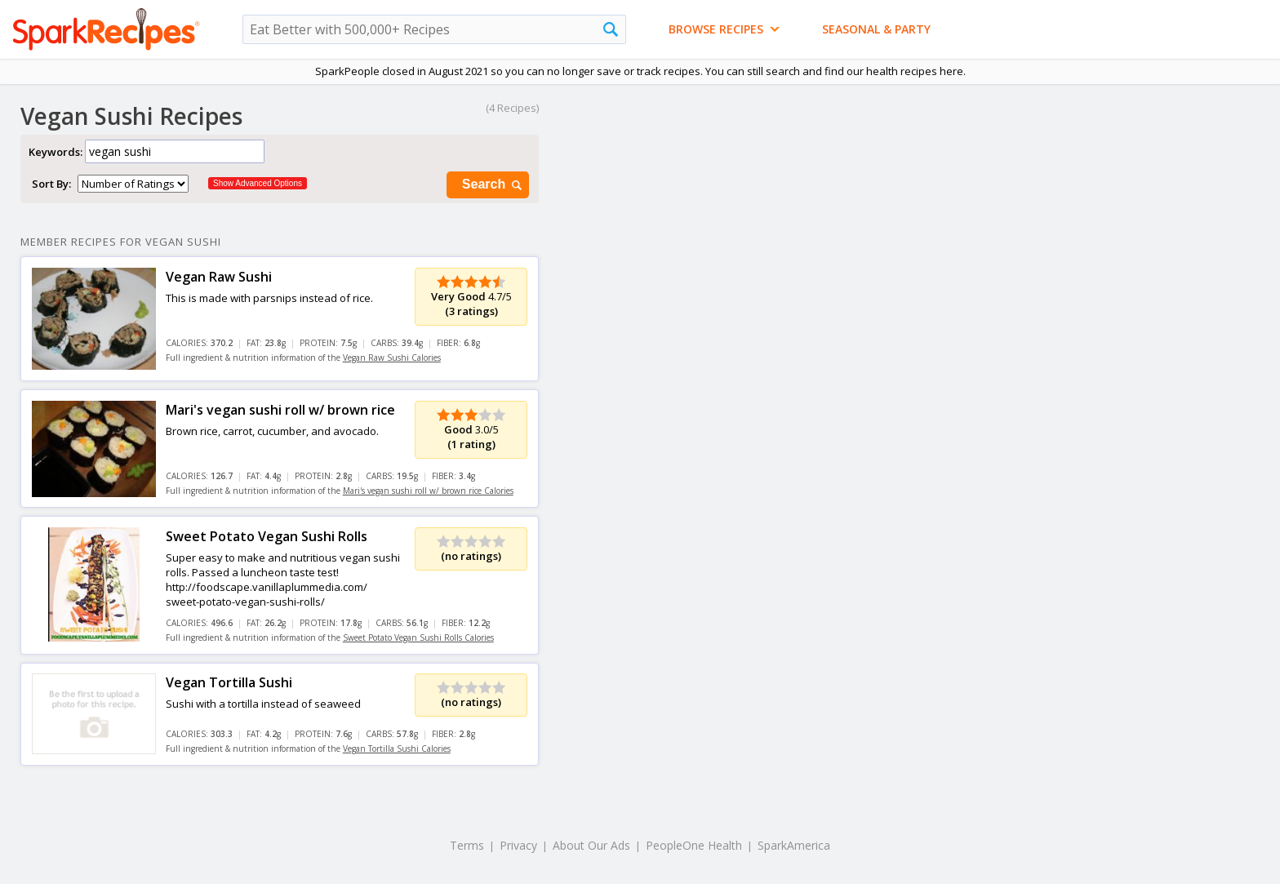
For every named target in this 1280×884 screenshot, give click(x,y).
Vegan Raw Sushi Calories (392, 357)
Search (493, 185)
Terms (467, 845)
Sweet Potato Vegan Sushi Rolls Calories (418, 637)
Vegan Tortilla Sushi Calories (397, 748)
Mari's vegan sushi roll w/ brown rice (280, 410)
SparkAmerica (794, 845)
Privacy (518, 845)
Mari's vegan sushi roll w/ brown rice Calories (428, 490)
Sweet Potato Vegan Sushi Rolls (266, 536)
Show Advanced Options (257, 183)
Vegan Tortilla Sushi (229, 682)
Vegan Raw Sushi (219, 277)
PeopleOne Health (694, 845)
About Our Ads (591, 845)
